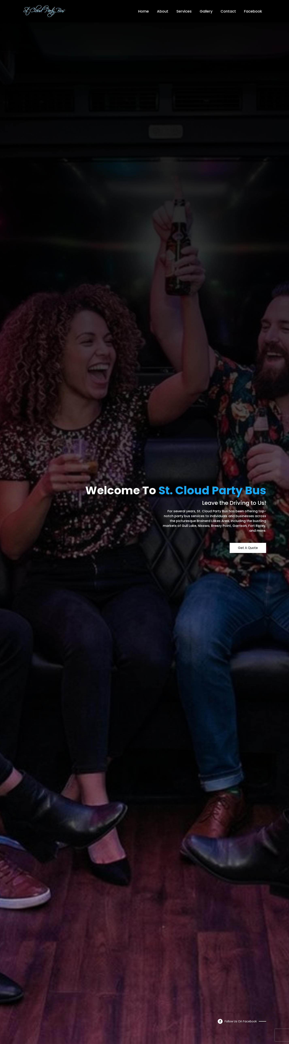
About (162, 11)
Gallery (206, 11)
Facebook (253, 11)
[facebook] (220, 1021)
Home (143, 11)
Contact (228, 11)
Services (184, 11)
